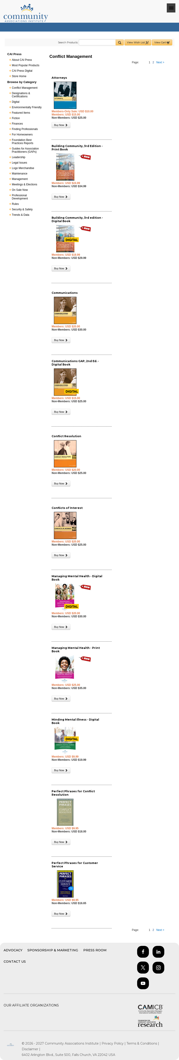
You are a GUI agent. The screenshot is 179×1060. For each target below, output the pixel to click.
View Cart (162, 42)
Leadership (18, 157)
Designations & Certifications (21, 95)
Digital (15, 101)
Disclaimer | (31, 1049)
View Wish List (138, 42)
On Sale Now (20, 189)
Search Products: (68, 42)
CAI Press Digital (22, 70)
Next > (160, 62)
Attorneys (59, 77)
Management (20, 179)
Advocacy (13, 950)
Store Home (19, 76)
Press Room (95, 950)
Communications (65, 292)
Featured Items (21, 112)
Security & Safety (22, 209)
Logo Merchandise (23, 168)
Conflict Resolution (66, 436)
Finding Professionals (25, 129)
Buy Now (61, 125)
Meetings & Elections (24, 184)
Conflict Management (24, 87)
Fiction (16, 118)
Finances (17, 123)
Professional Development (20, 197)
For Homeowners (22, 134)
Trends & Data (20, 214)
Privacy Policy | (114, 1043)
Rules (15, 204)
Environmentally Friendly (26, 107)
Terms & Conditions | (142, 1043)
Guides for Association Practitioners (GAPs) (25, 150)
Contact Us (15, 961)
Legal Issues (19, 162)
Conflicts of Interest (67, 508)
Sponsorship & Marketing (52, 950)
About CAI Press (22, 59)
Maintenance (19, 173)
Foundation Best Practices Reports (22, 141)
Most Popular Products (25, 65)
